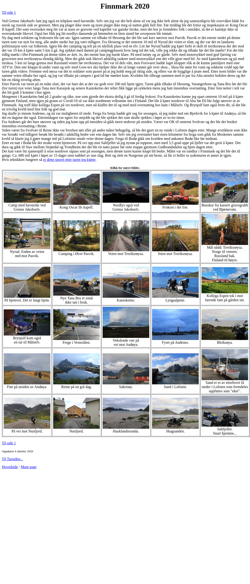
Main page (29, 467)
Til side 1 (9, 12)
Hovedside (10, 467)
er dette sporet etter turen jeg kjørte (69, 160)
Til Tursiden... (12, 459)
